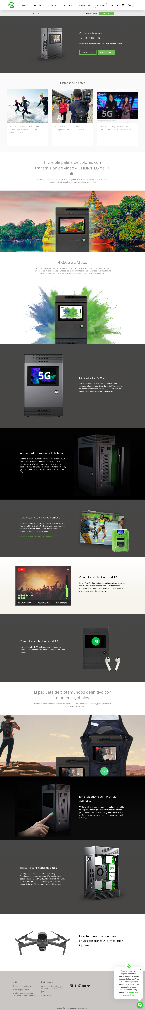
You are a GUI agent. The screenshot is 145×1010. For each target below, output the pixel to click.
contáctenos (101, 5)
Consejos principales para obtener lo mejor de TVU (52, 987)
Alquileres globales (85, 5)
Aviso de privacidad (21, 990)
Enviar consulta (106, 52)
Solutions (37, 5)
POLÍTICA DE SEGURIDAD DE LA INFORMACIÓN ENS (24, 994)
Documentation (92, 13)
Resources (51, 5)
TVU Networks (73, 1008)
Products (23, 5)
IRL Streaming (68, 5)
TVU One (35, 13)
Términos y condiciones (23, 986)
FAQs (43, 992)
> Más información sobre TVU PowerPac (37, 536)
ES (114, 5)
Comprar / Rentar (106, 13)
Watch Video (88, 52)
